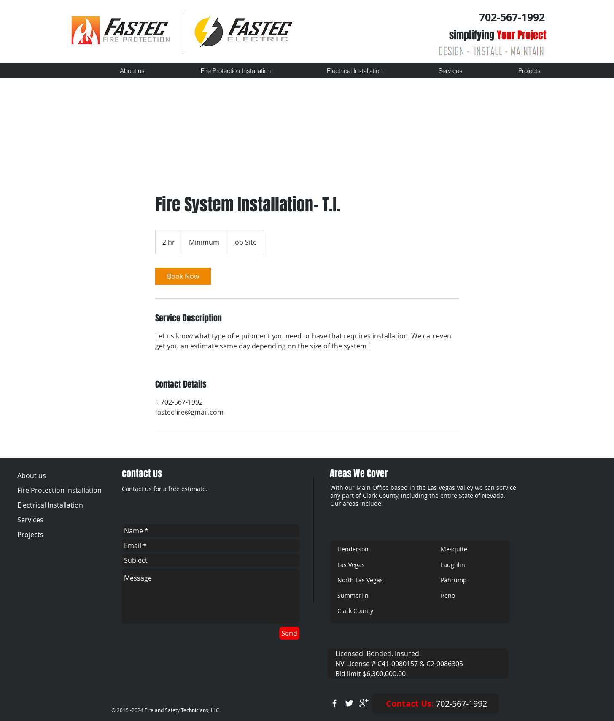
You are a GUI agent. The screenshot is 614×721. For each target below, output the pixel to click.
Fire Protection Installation (58, 490)
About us (31, 475)
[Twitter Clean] (349, 703)
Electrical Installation (50, 505)
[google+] (364, 703)
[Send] (289, 633)
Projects (30, 534)
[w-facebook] (334, 703)
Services (30, 519)
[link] (183, 276)
